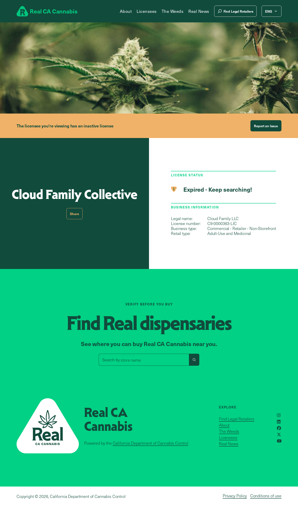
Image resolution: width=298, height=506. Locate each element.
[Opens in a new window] (279, 415)
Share (74, 213)
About (126, 11)
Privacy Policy (235, 496)
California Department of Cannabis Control (150, 443)
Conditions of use (265, 496)
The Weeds (173, 11)
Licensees (147, 11)
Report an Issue (266, 125)
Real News (198, 11)
